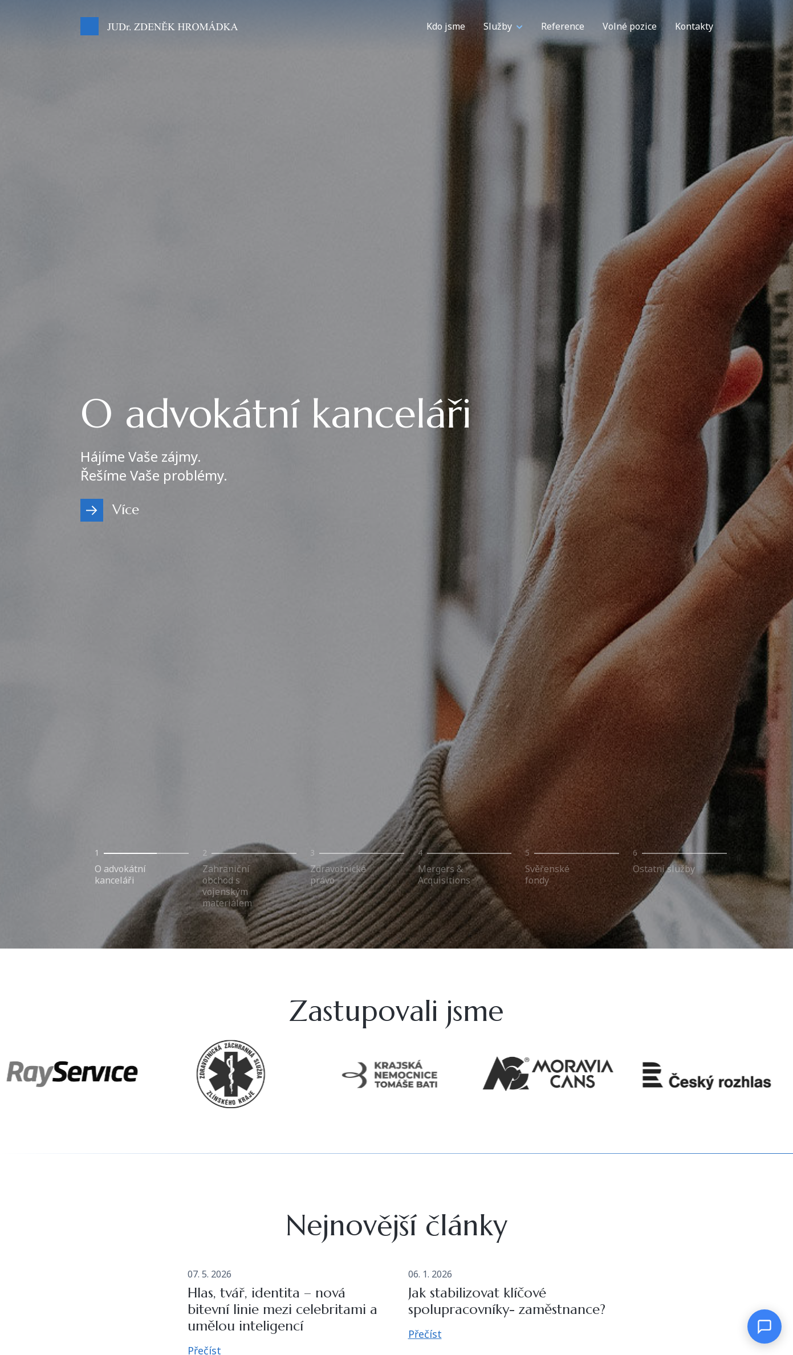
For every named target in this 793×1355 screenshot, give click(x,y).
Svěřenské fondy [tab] (547, 874)
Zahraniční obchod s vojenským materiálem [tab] (227, 885)
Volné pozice (630, 26)
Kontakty (694, 26)
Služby (497, 26)
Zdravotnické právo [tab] (338, 874)
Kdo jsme (445, 26)
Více (125, 509)
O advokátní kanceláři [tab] (120, 874)
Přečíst (425, 1334)
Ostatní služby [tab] (664, 868)
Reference (562, 26)
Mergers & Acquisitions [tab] (444, 874)
